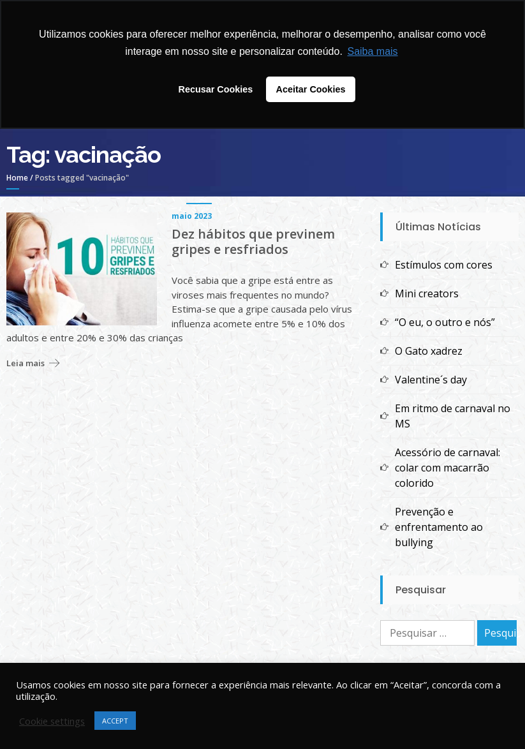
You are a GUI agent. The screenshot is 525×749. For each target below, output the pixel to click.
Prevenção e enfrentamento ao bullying (439, 527)
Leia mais (25, 363)
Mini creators (427, 293)
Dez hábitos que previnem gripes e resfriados (253, 241)
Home (17, 177)
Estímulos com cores (443, 265)
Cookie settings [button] (52, 721)
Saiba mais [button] (372, 51)
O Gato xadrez (428, 351)
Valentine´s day (431, 380)
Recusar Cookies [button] (216, 89)
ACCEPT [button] (115, 720)
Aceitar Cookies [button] (311, 89)
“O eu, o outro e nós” (445, 322)
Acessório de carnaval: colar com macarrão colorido (447, 467)
